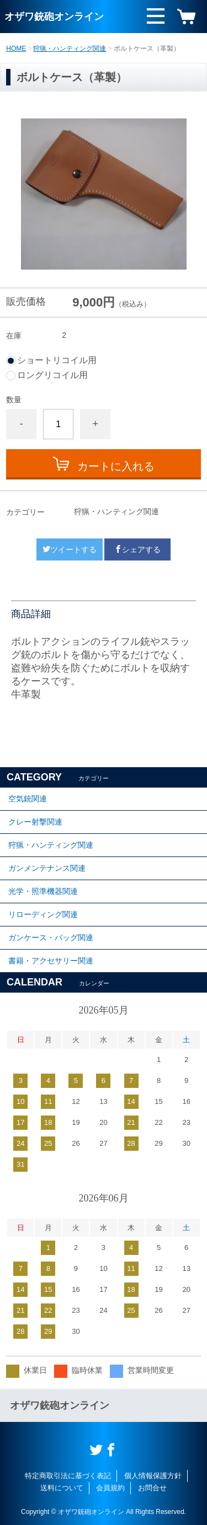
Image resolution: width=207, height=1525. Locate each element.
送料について (61, 1488)
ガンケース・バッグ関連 (50, 937)
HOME (16, 48)
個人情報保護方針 (153, 1476)
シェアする (137, 549)
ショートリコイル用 (57, 360)
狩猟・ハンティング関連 (69, 48)
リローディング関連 (43, 914)
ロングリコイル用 (52, 375)
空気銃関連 (27, 798)
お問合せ (152, 1488)
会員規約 (110, 1488)
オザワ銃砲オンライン (54, 16)
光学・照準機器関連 (43, 891)
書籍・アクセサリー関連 (50, 960)
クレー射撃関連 (35, 821)
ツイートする (70, 549)
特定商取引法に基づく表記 (68, 1476)
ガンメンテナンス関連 (47, 868)
